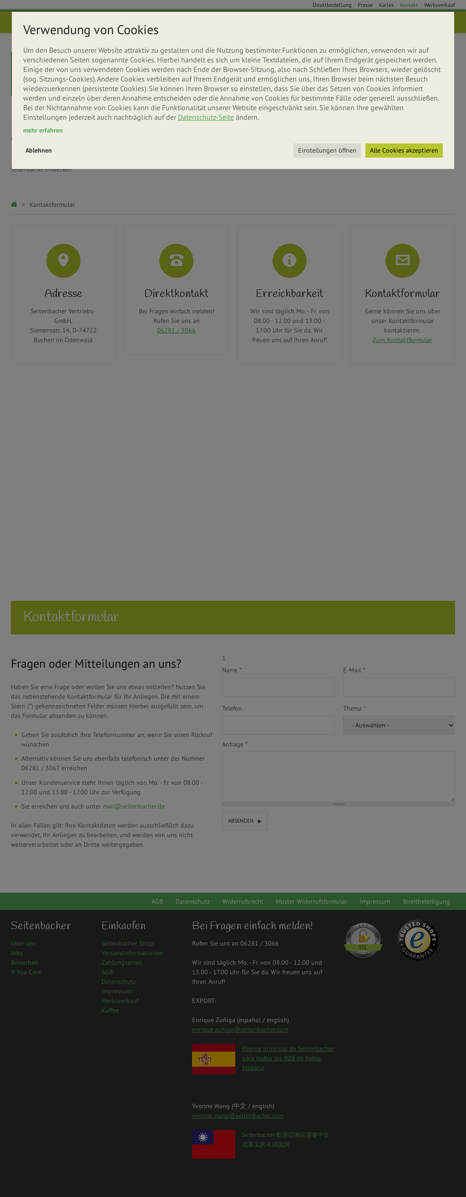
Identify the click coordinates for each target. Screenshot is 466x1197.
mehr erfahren (43, 130)
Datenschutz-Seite (206, 117)
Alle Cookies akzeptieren (404, 150)
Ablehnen (38, 150)
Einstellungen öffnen (327, 150)
